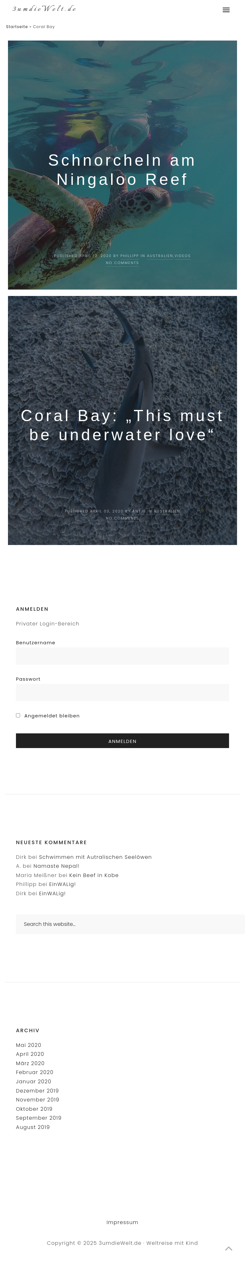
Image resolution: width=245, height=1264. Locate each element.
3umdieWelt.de (44, 9)
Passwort (28, 679)
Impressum (122, 1222)
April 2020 (30, 1054)
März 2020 (30, 1063)
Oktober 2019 (34, 1109)
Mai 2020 (28, 1045)
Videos (182, 255)
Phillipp (130, 255)
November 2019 (38, 1099)
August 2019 (33, 1127)
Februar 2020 (35, 1072)
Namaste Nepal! (56, 866)
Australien (160, 255)
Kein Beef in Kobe (94, 875)
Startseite (17, 26)
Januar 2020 (33, 1081)
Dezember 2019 (37, 1090)
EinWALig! (62, 884)
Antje (139, 511)
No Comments (122, 262)
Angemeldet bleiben (48, 715)
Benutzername (36, 642)
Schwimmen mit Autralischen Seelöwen (95, 857)
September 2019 (39, 1118)
